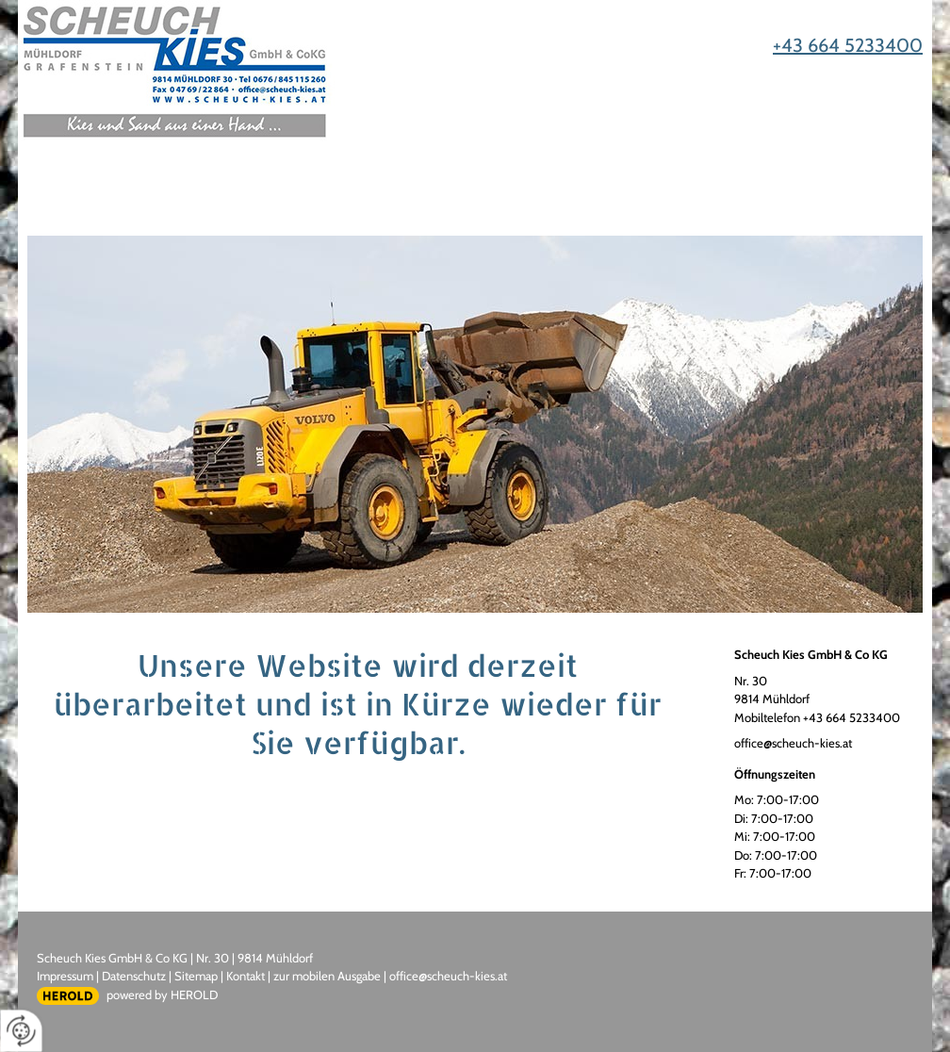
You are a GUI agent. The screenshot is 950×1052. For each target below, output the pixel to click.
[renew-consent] (21, 1031)
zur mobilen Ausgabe (327, 975)
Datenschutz (134, 975)
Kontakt (245, 975)
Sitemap (196, 975)
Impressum (65, 975)
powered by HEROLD (162, 994)
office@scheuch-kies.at (793, 742)
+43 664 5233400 (848, 45)
